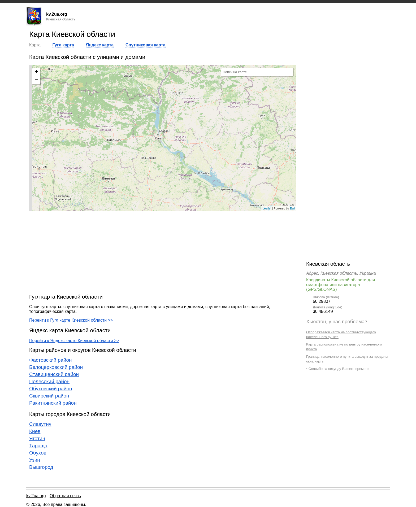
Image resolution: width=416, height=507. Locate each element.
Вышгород (41, 467)
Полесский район (49, 381)
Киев (34, 431)
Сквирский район (49, 396)
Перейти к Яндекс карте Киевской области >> (74, 340)
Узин (34, 460)
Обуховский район (50, 388)
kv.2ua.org (36, 495)
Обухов (37, 453)
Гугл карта (63, 45)
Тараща (38, 445)
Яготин (37, 438)
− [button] (36, 80)
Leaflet (266, 208)
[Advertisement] (162, 252)
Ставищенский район (54, 374)
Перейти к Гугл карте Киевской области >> (71, 320)
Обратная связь (65, 495)
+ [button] (36, 72)
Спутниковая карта (145, 45)
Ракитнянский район (53, 403)
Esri (292, 208)
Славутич (40, 424)
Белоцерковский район (56, 367)
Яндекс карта (100, 45)
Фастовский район (50, 360)
